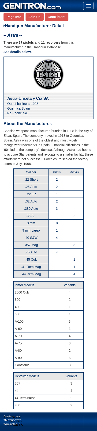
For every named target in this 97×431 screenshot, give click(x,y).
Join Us (35, 17)
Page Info (14, 17)
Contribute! (56, 17)
